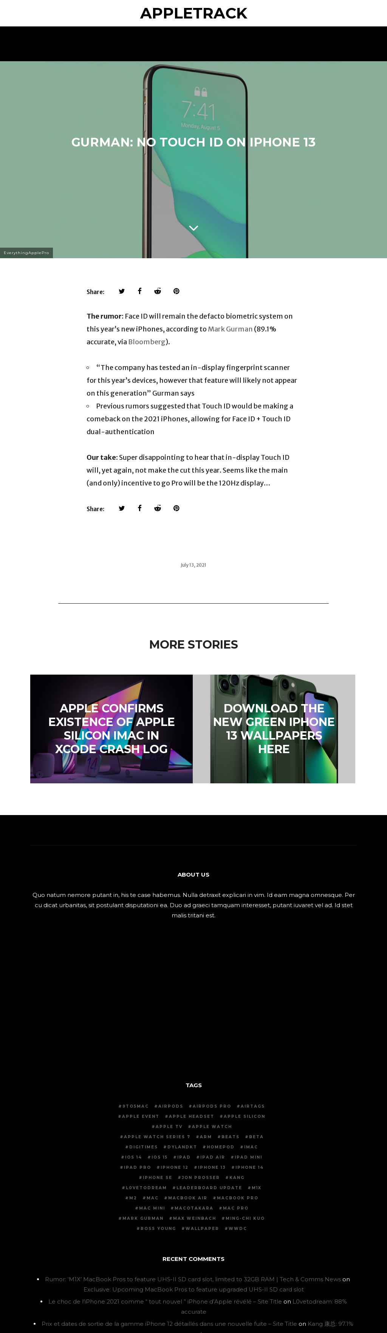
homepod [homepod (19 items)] (221, 1147)
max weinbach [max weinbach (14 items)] (194, 1218)
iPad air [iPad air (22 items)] (212, 1157)
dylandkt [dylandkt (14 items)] (182, 1147)
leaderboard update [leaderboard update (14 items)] (209, 1187)
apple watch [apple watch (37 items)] (212, 1126)
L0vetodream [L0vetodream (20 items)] (146, 1187)
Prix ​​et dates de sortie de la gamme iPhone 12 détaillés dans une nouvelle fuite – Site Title (169, 1323)
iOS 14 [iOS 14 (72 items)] (133, 1157)
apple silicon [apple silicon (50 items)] (244, 1116)
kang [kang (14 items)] (237, 1177)
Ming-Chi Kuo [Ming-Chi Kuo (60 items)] (245, 1218)
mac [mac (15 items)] (153, 1198)
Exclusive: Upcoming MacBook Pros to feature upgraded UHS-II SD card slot (194, 1289)
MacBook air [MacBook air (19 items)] (187, 1198)
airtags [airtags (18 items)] (253, 1106)
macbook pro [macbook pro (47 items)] (238, 1198)
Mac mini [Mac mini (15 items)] (152, 1208)
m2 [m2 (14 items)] (133, 1198)
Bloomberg (147, 341)
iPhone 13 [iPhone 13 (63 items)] (212, 1167)
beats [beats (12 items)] (230, 1136)
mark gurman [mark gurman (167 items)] (143, 1218)
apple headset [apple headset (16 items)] (191, 1116)
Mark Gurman (230, 329)
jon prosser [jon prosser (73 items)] (201, 1177)
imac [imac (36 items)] (251, 1147)
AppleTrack (193, 13)
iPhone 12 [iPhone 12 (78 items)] (175, 1167)
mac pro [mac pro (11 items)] (236, 1208)
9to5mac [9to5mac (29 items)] (135, 1106)
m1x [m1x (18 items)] (257, 1187)
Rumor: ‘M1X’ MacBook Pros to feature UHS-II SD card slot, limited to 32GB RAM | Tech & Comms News (193, 1279)
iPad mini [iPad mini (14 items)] (248, 1157)
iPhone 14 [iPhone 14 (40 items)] (249, 1167)
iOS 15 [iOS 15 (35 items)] (160, 1157)
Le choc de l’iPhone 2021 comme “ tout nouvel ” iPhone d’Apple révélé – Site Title (165, 1301)
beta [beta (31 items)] (256, 1136)
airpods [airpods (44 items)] (170, 1106)
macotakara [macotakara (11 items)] (194, 1208)
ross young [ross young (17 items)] (158, 1228)
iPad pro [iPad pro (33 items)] (137, 1167)
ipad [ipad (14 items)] (184, 1157)
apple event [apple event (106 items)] (140, 1116)
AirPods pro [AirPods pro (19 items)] (212, 1106)
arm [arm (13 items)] (206, 1136)
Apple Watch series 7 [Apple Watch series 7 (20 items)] (157, 1136)
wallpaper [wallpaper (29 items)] (202, 1228)
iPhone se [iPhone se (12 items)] (157, 1177)
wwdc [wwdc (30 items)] (238, 1228)
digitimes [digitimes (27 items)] (143, 1147)
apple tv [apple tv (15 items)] (169, 1126)
